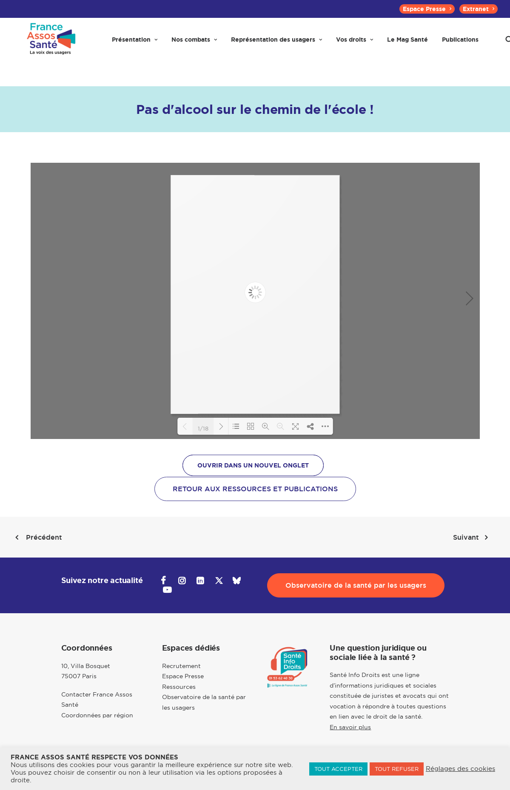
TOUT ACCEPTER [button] (338, 769)
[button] (163, 582)
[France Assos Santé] (50, 43)
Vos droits (354, 43)
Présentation (134, 43)
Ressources (179, 686)
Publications (460, 43)
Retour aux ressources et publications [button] (255, 488)
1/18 (203, 427)
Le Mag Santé (407, 43)
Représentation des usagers (276, 43)
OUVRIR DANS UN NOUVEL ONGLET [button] (253, 465)
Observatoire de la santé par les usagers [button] (355, 585)
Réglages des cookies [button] (460, 768)
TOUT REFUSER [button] (397, 769)
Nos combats (194, 43)
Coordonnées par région (97, 715)
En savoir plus (350, 727)
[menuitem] (427, 9)
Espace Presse (427, 9)
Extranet (478, 9)
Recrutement (181, 666)
